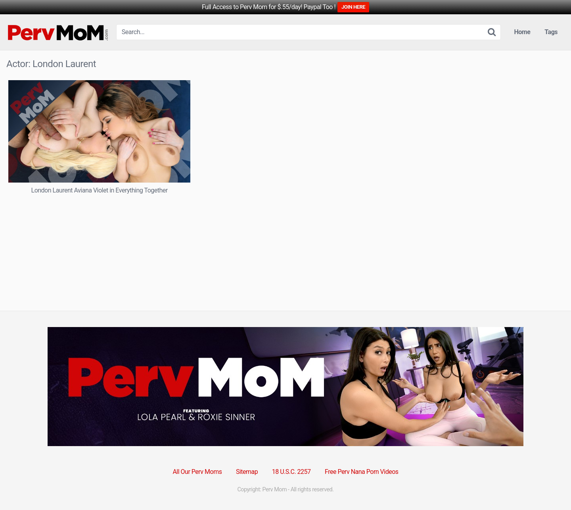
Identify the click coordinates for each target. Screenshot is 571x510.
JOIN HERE (353, 7)
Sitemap (247, 471)
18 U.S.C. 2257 (291, 471)
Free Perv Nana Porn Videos (362, 471)
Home (522, 32)
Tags (551, 32)
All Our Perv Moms (197, 471)
